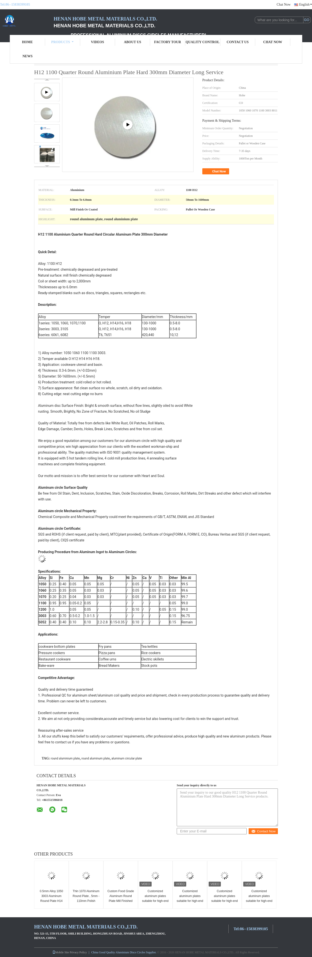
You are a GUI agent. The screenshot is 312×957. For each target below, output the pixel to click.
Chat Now (284, 4)
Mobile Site (60, 952)
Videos (97, 42)
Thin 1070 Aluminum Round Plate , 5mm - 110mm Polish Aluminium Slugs (86, 898)
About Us (132, 42)
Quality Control (203, 42)
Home (27, 42)
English (305, 4)
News (27, 56)
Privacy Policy (78, 952)
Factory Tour (167, 42)
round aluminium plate (65, 758)
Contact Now (263, 831)
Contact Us (238, 42)
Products (62, 42)
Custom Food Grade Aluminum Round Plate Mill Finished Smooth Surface (120, 898)
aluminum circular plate (126, 758)
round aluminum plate (95, 758)
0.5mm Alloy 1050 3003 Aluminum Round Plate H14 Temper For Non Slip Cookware (51, 900)
